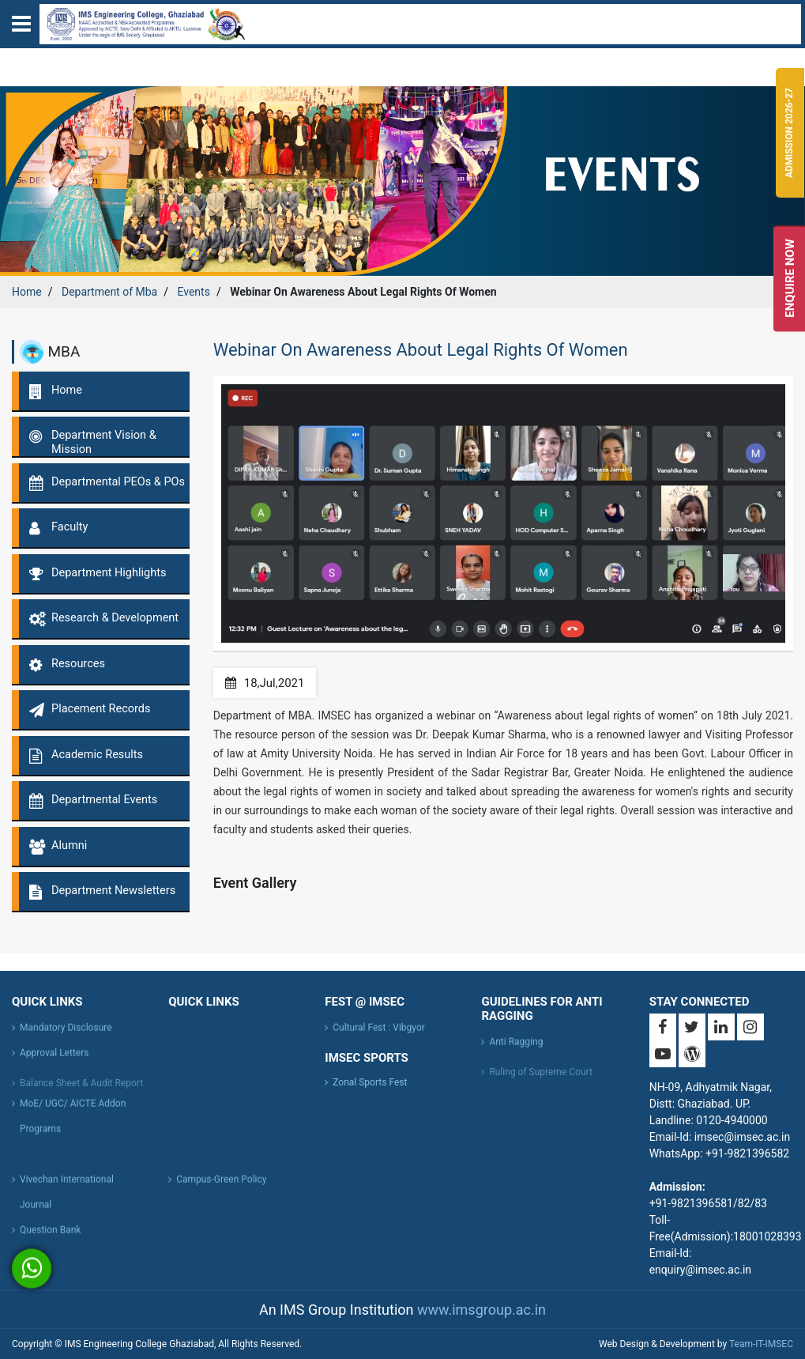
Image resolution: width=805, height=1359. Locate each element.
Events (193, 291)
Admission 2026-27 (789, 133)
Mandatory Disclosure (66, 1038)
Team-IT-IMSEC (761, 1344)
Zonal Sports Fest (370, 1082)
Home (27, 291)
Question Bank (50, 1241)
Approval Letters (54, 1064)
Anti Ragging (516, 1053)
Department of (109, 291)
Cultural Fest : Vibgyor (379, 1038)
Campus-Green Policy (221, 1190)
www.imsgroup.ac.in (481, 1309)
